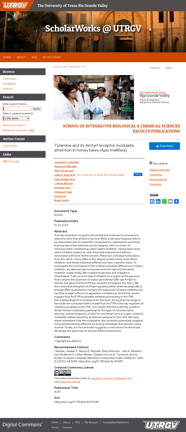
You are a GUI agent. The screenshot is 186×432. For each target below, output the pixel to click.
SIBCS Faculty (11, 161)
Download (164, 146)
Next (168, 67)
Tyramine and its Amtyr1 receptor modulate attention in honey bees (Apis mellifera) (94, 148)
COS (65, 66)
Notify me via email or (18, 130)
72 (84, 66)
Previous (155, 67)
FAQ (77, 422)
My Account (91, 422)
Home (57, 66)
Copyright (67, 427)
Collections (10, 78)
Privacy (55, 427)
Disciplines (9, 83)
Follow (138, 174)
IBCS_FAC (75, 66)
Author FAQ (10, 146)
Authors (8, 88)
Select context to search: (18, 113)
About (66, 422)
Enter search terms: (15, 104)
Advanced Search (14, 125)
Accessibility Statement (116, 422)
